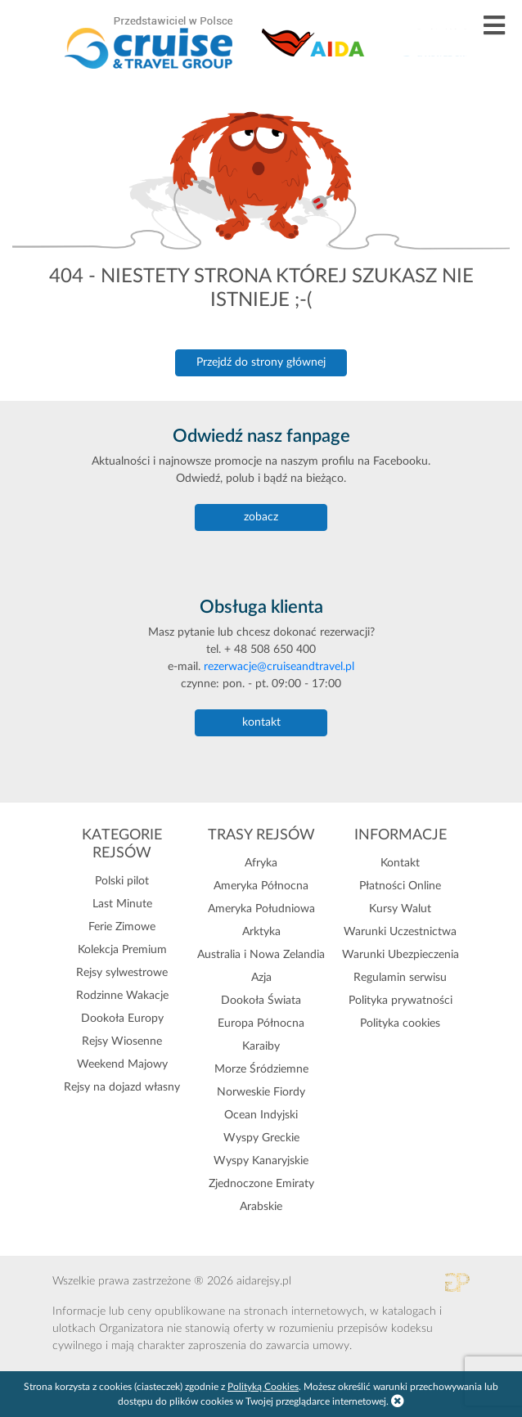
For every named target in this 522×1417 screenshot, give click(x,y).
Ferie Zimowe (121, 927)
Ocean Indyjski (261, 1115)
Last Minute (122, 904)
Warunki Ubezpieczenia (400, 954)
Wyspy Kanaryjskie (261, 1161)
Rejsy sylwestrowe (122, 972)
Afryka (261, 863)
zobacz (261, 517)
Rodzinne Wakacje (122, 995)
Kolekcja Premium (122, 950)
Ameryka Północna (261, 886)
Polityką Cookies (263, 1387)
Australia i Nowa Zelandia (261, 954)
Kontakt (400, 863)
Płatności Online (400, 886)
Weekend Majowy (122, 1064)
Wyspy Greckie (261, 1138)
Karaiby (261, 1046)
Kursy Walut (400, 909)
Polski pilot (122, 881)
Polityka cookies (400, 1023)
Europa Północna (261, 1023)
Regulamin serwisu (400, 977)
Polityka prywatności (400, 1000)
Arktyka (261, 932)
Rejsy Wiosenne (122, 1041)
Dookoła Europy (122, 1018)
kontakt (261, 722)
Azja (261, 977)
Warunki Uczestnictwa (400, 932)
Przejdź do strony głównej (261, 362)
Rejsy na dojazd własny (122, 1087)
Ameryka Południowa (261, 909)
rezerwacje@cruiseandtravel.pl (279, 667)
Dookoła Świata (261, 1000)
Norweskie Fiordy (261, 1092)
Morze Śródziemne (261, 1069)
